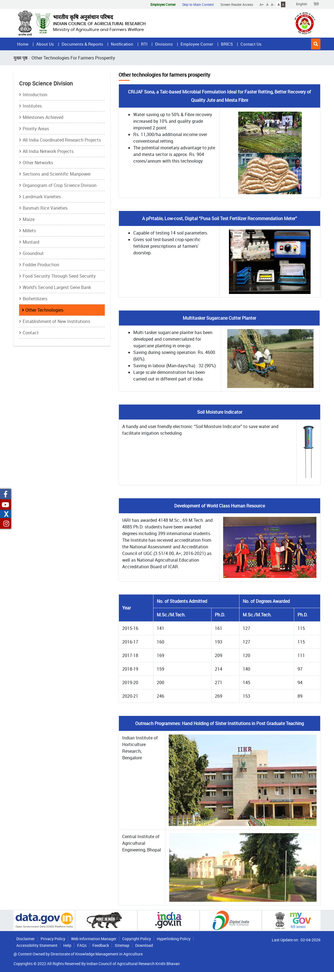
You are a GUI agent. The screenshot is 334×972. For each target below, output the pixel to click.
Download (144, 945)
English (301, 4)
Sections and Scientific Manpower (57, 174)
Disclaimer (25, 938)
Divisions (164, 44)
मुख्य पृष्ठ (20, 58)
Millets (29, 231)
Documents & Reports (82, 44)
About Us (45, 44)
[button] (315, 43)
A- (272, 4)
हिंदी (316, 4)
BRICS (227, 44)
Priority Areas (36, 129)
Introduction (35, 95)
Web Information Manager (93, 938)
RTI (144, 44)
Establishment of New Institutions (56, 321)
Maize (29, 219)
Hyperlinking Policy (174, 938)
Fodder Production (41, 265)
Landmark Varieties (42, 197)
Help (67, 945)
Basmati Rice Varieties (45, 208)
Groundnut (33, 253)
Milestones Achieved (43, 117)
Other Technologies (44, 310)
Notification (122, 44)
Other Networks (38, 163)
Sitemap (122, 945)
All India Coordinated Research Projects (62, 140)
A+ (262, 4)
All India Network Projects (48, 151)
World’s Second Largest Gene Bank (57, 287)
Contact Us (251, 44)
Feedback (100, 945)
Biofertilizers (35, 299)
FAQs (82, 945)
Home (22, 44)
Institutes (32, 106)
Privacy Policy (53, 938)
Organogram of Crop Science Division (59, 185)
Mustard (31, 242)
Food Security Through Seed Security (59, 276)
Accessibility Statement (37, 945)
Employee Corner (197, 44)
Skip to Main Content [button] (198, 4)
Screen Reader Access (236, 4)
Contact (31, 333)
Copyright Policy (136, 938)
